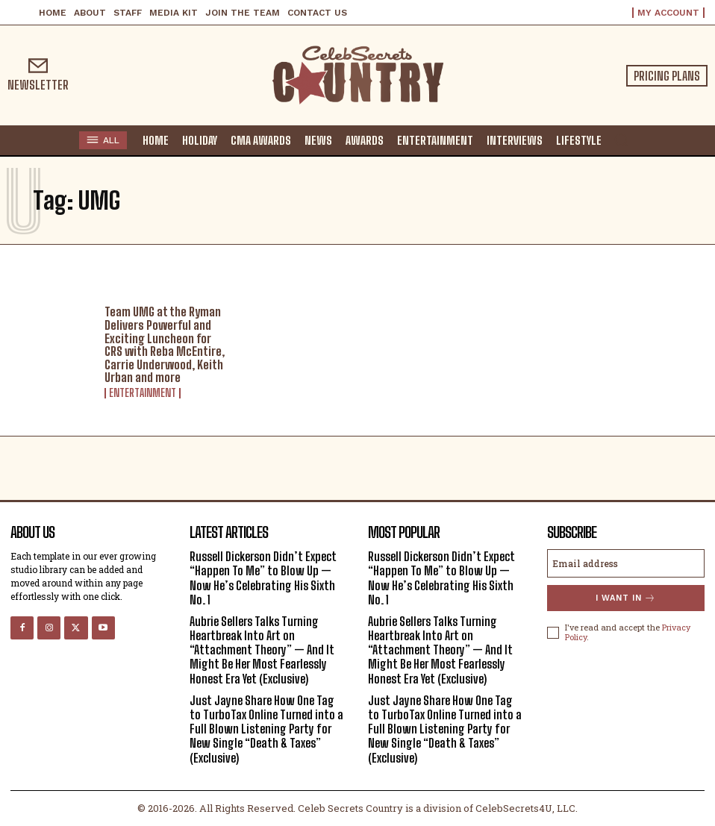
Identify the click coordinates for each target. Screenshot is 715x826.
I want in (626, 598)
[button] (621, 139)
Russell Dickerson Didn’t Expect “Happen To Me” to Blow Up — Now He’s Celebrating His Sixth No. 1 (263, 578)
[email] (626, 563)
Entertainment (142, 393)
